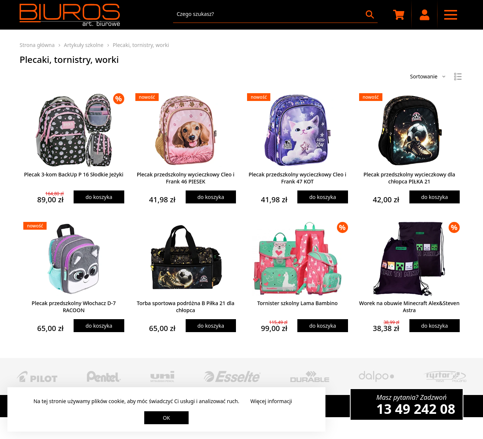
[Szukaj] (370, 14)
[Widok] (458, 76)
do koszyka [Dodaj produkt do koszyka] (98, 196)
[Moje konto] (425, 15)
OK (166, 417)
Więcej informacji (271, 401)
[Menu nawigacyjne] (450, 15)
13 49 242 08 (415, 409)
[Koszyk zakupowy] (399, 15)
